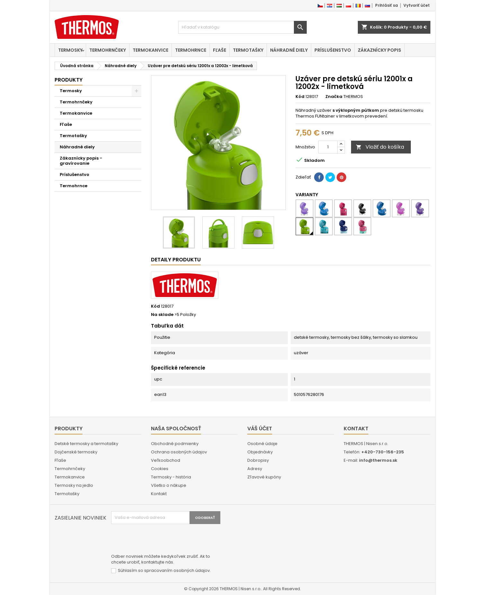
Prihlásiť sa (386, 5)
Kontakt (159, 494)
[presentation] (160, 539)
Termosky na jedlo (74, 485)
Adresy (254, 469)
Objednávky (260, 452)
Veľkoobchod (165, 460)
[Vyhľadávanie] (242, 27)
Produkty (69, 79)
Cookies (159, 469)
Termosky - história (171, 477)
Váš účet (259, 428)
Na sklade (162, 315)
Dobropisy (258, 460)
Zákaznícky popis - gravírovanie (81, 160)
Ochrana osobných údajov (179, 452)
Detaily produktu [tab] (176, 259)
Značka (333, 97)
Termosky (70, 50)
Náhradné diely (289, 50)
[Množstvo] (328, 147)
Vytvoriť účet (416, 5)
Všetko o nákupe (168, 485)
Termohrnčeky (107, 50)
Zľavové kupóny (264, 477)
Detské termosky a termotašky (86, 444)
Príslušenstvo (332, 50)
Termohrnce (190, 50)
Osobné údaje (262, 444)
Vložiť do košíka (380, 147)
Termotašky (248, 50)
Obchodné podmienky (174, 444)
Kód (299, 97)
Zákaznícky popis (379, 50)
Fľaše (219, 50)
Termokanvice (150, 50)
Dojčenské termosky (76, 452)
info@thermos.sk (378, 460)
